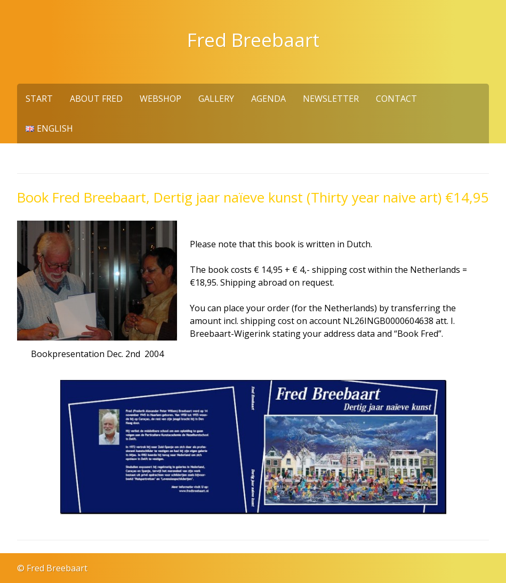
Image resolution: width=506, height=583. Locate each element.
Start (39, 98)
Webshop (160, 98)
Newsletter (331, 98)
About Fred (96, 98)
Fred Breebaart (253, 39)
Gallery (216, 98)
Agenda (268, 98)
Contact (396, 98)
